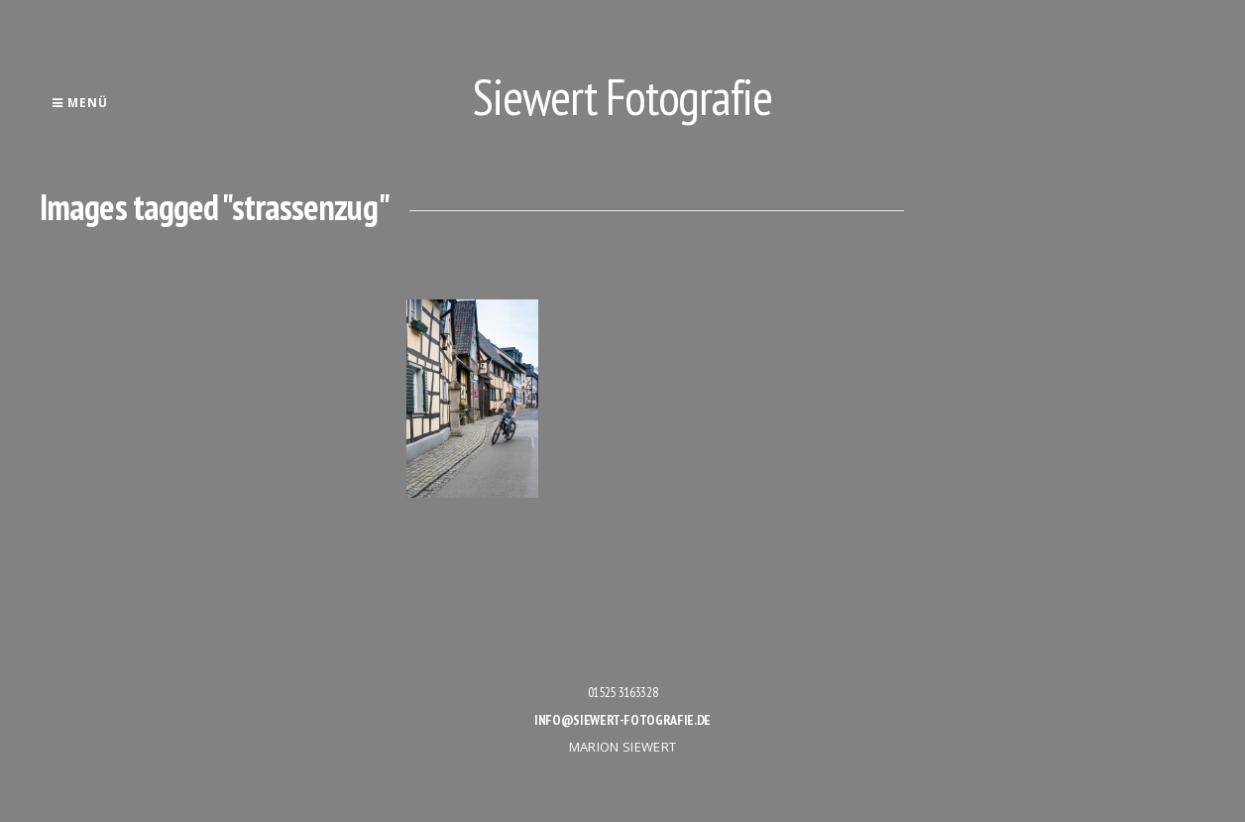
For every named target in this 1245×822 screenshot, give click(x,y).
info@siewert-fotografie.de (622, 720)
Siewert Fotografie (622, 96)
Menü (80, 102)
